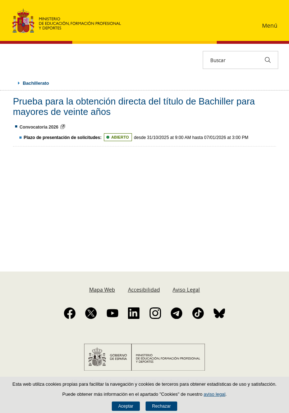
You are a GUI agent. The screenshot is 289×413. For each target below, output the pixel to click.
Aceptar (125, 406)
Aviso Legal (186, 289)
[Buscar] (268, 60)
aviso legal (214, 394)
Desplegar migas (11, 82)
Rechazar (161, 406)
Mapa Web (102, 289)
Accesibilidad (144, 289)
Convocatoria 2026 (38, 127)
